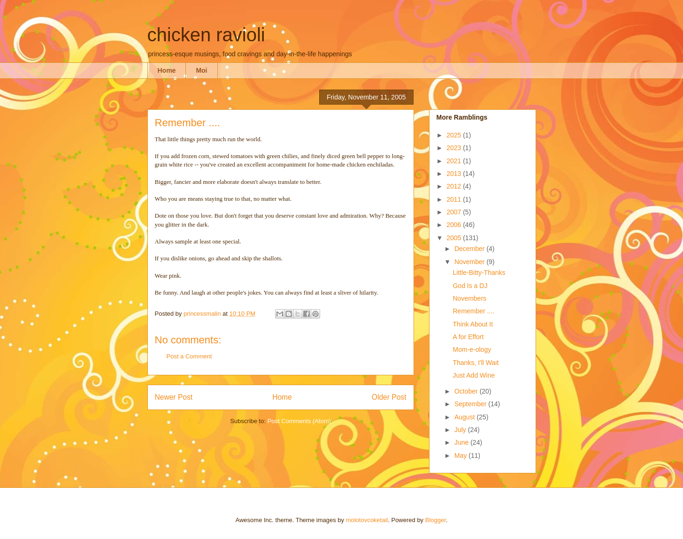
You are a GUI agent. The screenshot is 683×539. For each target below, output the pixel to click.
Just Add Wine (474, 375)
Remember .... (473, 311)
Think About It (473, 324)
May (461, 455)
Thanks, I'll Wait (476, 362)
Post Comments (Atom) (299, 421)
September (471, 404)
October (467, 391)
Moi (201, 70)
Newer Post (174, 397)
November (470, 262)
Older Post (389, 397)
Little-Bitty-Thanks (479, 272)
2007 (454, 212)
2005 (454, 238)
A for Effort (468, 337)
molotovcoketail (367, 520)
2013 (454, 173)
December (470, 248)
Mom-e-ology (472, 349)
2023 (454, 148)
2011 (454, 199)
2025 (454, 135)
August (465, 417)
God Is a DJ (470, 285)
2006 (454, 224)
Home (167, 70)
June (462, 442)
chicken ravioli (206, 34)
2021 (454, 161)
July (461, 429)
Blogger (435, 520)
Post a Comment (189, 356)
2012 (454, 186)
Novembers (469, 298)
